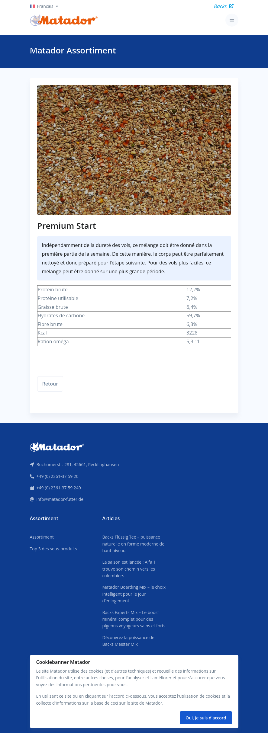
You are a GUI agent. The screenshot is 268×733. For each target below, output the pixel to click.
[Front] (57, 446)
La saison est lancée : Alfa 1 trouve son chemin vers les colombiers (129, 568)
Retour (50, 383)
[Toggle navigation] (231, 20)
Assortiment (42, 537)
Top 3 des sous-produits (53, 549)
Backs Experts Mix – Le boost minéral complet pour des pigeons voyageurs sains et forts (133, 619)
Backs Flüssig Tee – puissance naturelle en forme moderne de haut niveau (133, 543)
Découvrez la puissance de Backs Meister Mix (128, 641)
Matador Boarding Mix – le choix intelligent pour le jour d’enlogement (134, 593)
